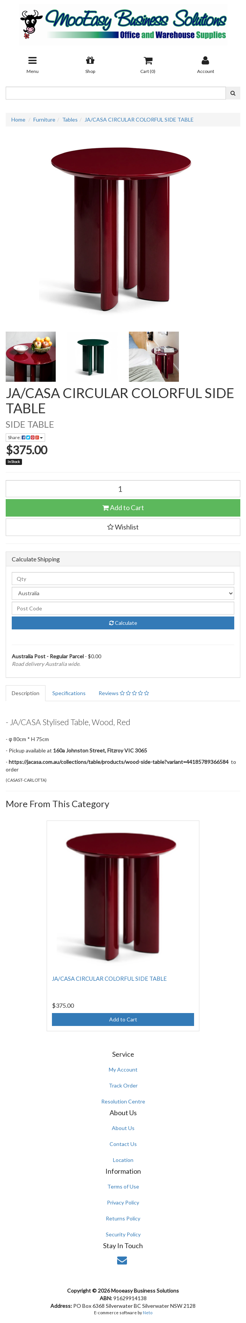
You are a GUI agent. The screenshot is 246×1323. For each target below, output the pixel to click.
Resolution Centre (123, 1101)
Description (25, 693)
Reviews (124, 693)
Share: (25, 437)
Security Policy (123, 1234)
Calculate (123, 623)
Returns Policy (123, 1218)
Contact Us (123, 1144)
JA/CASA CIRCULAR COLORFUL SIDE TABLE (139, 119)
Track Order (123, 1085)
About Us (123, 1128)
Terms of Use (123, 1186)
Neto (147, 1312)
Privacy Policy (123, 1202)
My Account (123, 1069)
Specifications (69, 693)
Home (18, 119)
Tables (70, 119)
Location (123, 1160)
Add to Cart (123, 507)
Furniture (44, 119)
